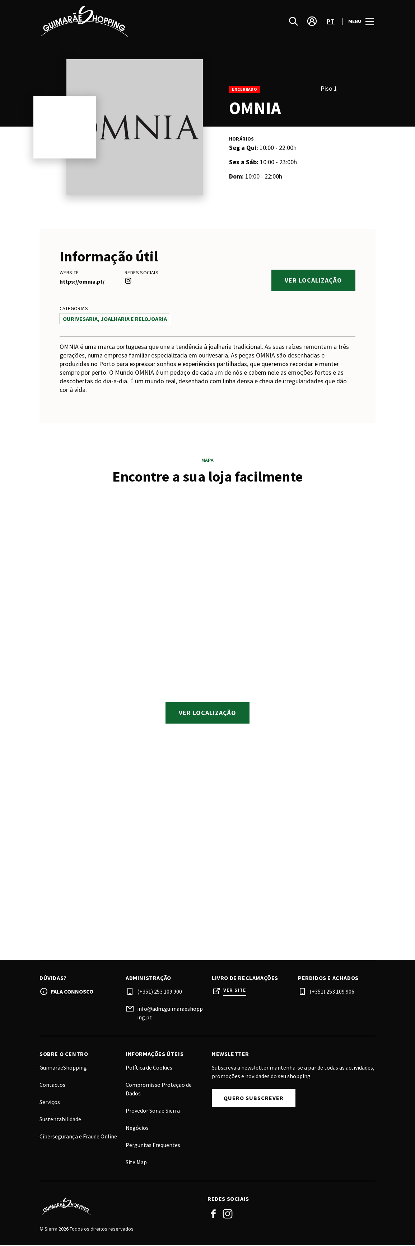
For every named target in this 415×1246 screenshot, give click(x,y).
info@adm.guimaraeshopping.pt (170, 1014)
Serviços (49, 1102)
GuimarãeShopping (63, 1068)
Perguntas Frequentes (153, 1145)
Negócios (137, 1128)
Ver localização (313, 280)
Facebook (213, 1214)
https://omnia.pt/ (82, 281)
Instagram (227, 1214)
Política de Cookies (149, 1068)
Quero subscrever (254, 1098)
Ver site (234, 991)
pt (331, 22)
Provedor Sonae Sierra (153, 1111)
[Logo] (119, 1207)
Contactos (52, 1085)
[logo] (124, 21)
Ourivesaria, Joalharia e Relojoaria (115, 318)
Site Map (136, 1162)
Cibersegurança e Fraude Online (78, 1137)
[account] (312, 21)
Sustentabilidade (60, 1119)
